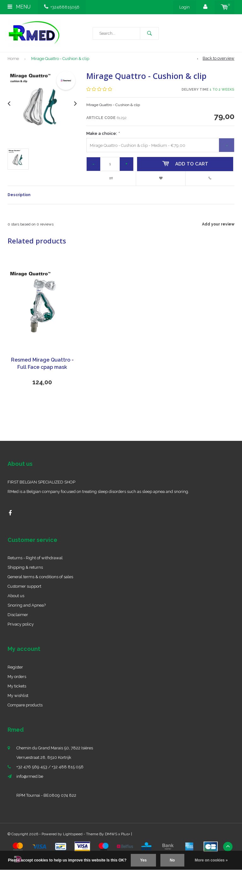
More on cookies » (211, 860)
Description (19, 195)
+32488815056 (61, 7)
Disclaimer (18, 614)
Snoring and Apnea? (27, 605)
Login (184, 7)
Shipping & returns (25, 567)
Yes (143, 860)
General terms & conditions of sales (40, 576)
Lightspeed (73, 834)
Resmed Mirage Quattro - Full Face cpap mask (42, 363)
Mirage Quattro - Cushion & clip (60, 58)
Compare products (25, 705)
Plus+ (125, 834)
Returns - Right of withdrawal (35, 557)
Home (13, 58)
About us (16, 595)
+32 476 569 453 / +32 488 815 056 (50, 767)
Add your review (218, 224)
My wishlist (18, 695)
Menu (19, 7)
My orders (17, 676)
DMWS (111, 834)
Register (15, 667)
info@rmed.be (29, 776)
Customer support (24, 586)
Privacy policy (21, 624)
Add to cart (185, 164)
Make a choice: (102, 133)
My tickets (17, 686)
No (172, 860)
